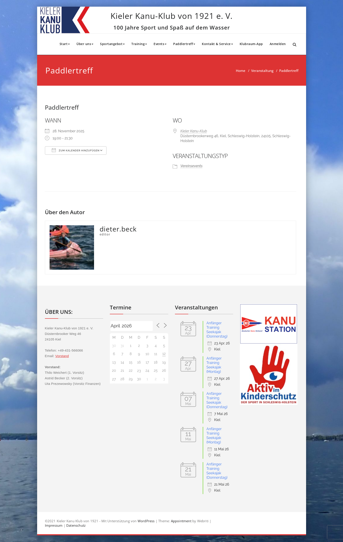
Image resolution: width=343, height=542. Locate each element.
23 (139, 371)
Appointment (181, 521)
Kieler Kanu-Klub (194, 131)
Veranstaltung (262, 70)
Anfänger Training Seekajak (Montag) (214, 365)
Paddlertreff (184, 44)
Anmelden (278, 44)
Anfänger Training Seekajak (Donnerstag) (217, 329)
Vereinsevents (192, 166)
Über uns (84, 44)
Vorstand (62, 356)
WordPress (146, 521)
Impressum (54, 525)
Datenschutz (76, 525)
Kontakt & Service (217, 44)
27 (114, 379)
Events (160, 44)
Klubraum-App (251, 44)
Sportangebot (112, 44)
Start (65, 44)
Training (139, 44)
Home (240, 70)
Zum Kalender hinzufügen (76, 150)
